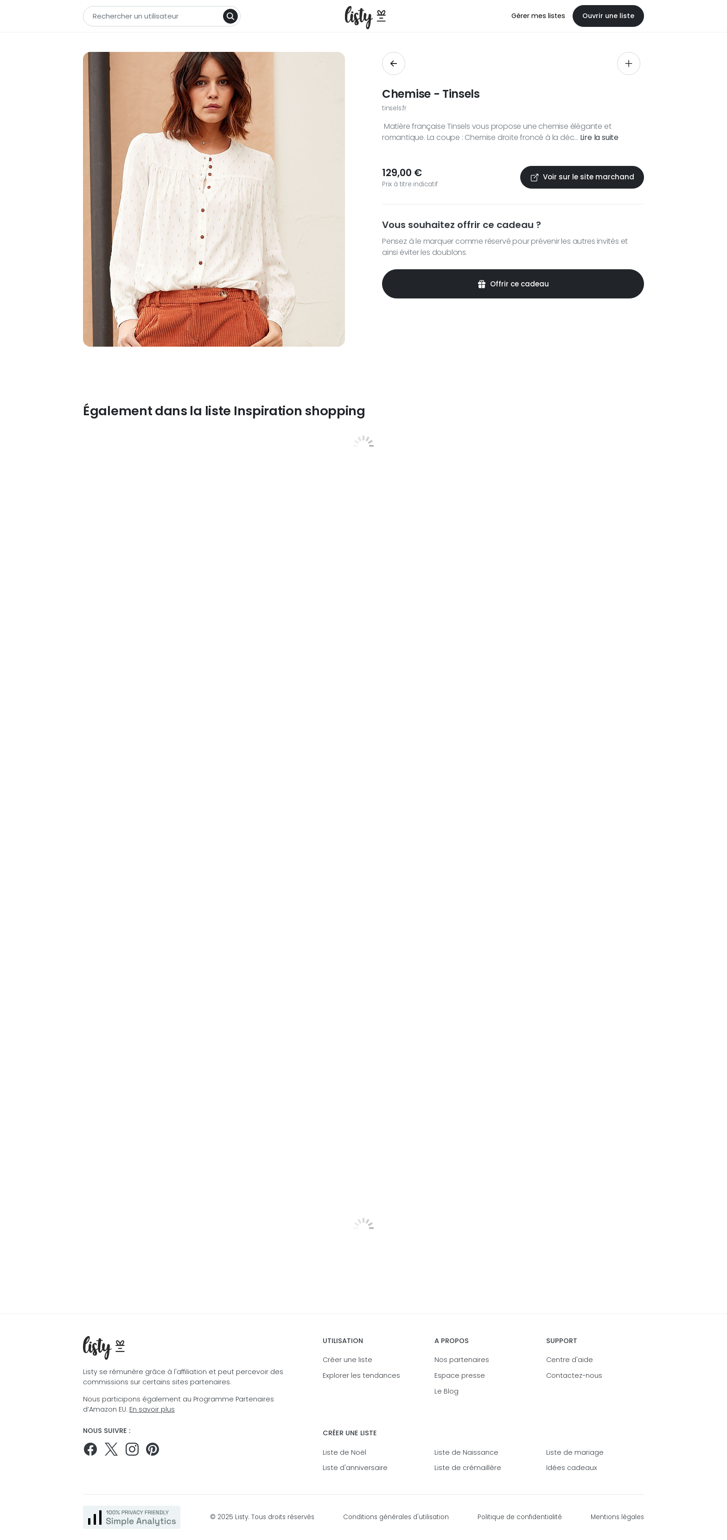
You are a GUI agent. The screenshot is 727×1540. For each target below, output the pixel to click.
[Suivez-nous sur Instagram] (132, 1449)
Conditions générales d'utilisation (396, 1517)
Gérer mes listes (538, 15)
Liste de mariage (575, 1452)
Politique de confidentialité (520, 1517)
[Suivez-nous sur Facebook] (90, 1449)
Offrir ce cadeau (513, 284)
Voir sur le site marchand (582, 177)
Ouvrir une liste (608, 15)
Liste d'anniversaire (355, 1467)
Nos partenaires (461, 1359)
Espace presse (459, 1375)
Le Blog (446, 1391)
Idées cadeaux (571, 1467)
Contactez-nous (574, 1375)
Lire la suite (599, 137)
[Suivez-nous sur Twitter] (111, 1449)
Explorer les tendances (361, 1375)
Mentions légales (617, 1517)
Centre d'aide (569, 1359)
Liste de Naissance (466, 1452)
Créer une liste (347, 1359)
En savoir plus (152, 1409)
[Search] (230, 16)
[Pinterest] (152, 1449)
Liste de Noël (344, 1452)
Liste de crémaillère (467, 1467)
